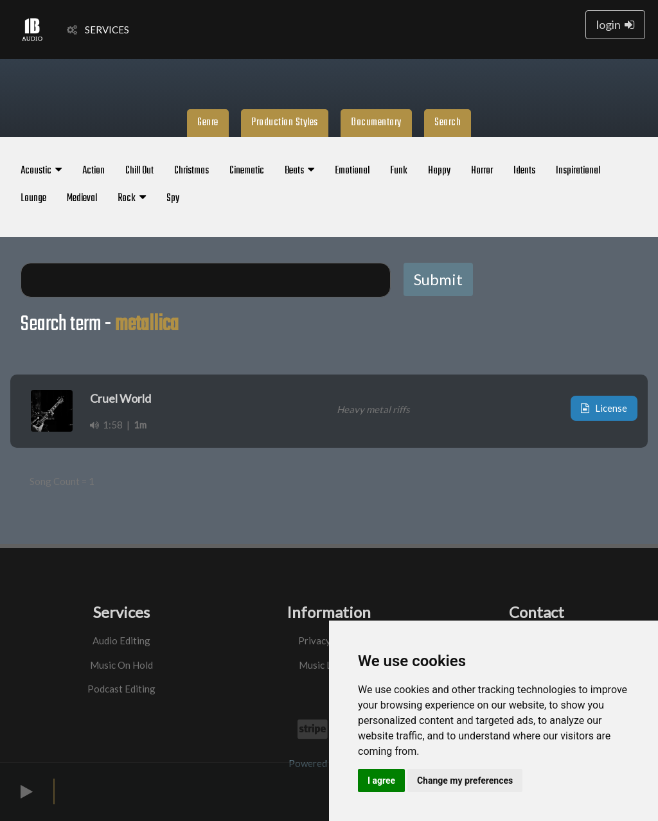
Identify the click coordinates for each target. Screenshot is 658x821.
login (615, 24)
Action (93, 171)
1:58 (106, 424)
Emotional (352, 171)
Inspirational (578, 171)
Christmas (191, 171)
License (604, 408)
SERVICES (98, 29)
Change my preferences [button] (465, 780)
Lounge (33, 198)
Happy (439, 171)
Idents (524, 171)
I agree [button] (381, 780)
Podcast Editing (121, 688)
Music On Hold (121, 665)
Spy (172, 198)
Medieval (82, 198)
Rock (132, 198)
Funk (398, 171)
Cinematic (246, 171)
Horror (482, 171)
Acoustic (41, 171)
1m (140, 424)
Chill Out (139, 171)
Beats (299, 171)
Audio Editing (121, 640)
